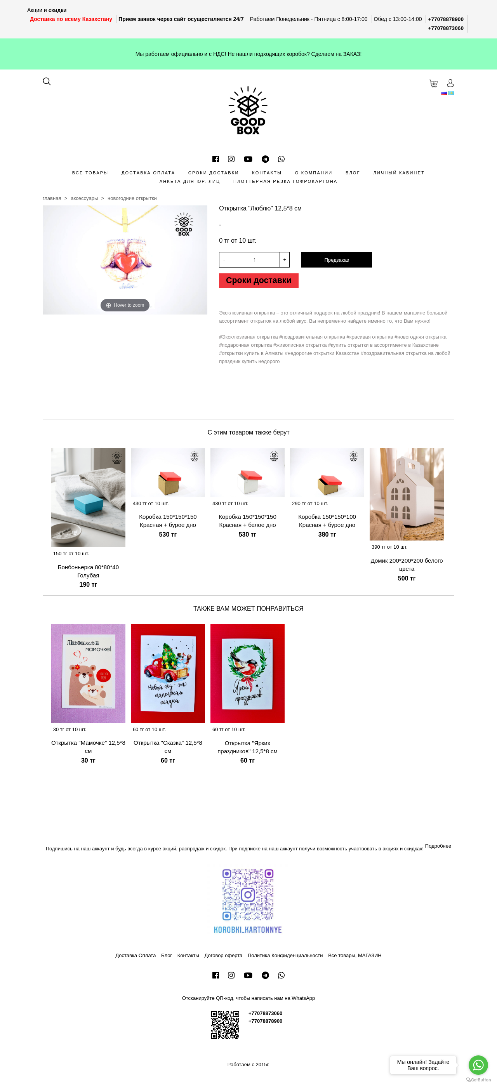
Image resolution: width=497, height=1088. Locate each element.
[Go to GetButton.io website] (478, 1080)
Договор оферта (224, 955)
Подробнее (438, 845)
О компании (314, 172)
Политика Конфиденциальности (285, 955)
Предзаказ (336, 259)
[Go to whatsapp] (478, 1065)
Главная (52, 198)
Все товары (90, 172)
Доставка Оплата (148, 172)
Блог (353, 172)
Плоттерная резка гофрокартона (285, 181)
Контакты (267, 172)
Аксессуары (84, 198)
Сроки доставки (213, 172)
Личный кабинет (399, 172)
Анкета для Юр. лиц (190, 181)
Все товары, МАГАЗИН (355, 955)
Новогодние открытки (132, 198)
